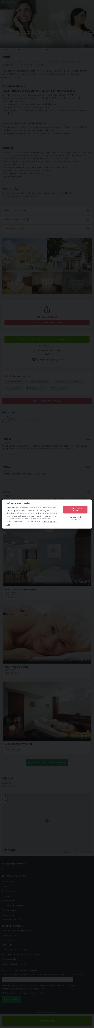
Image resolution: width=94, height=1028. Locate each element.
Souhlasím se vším (75, 509)
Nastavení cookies (75, 518)
